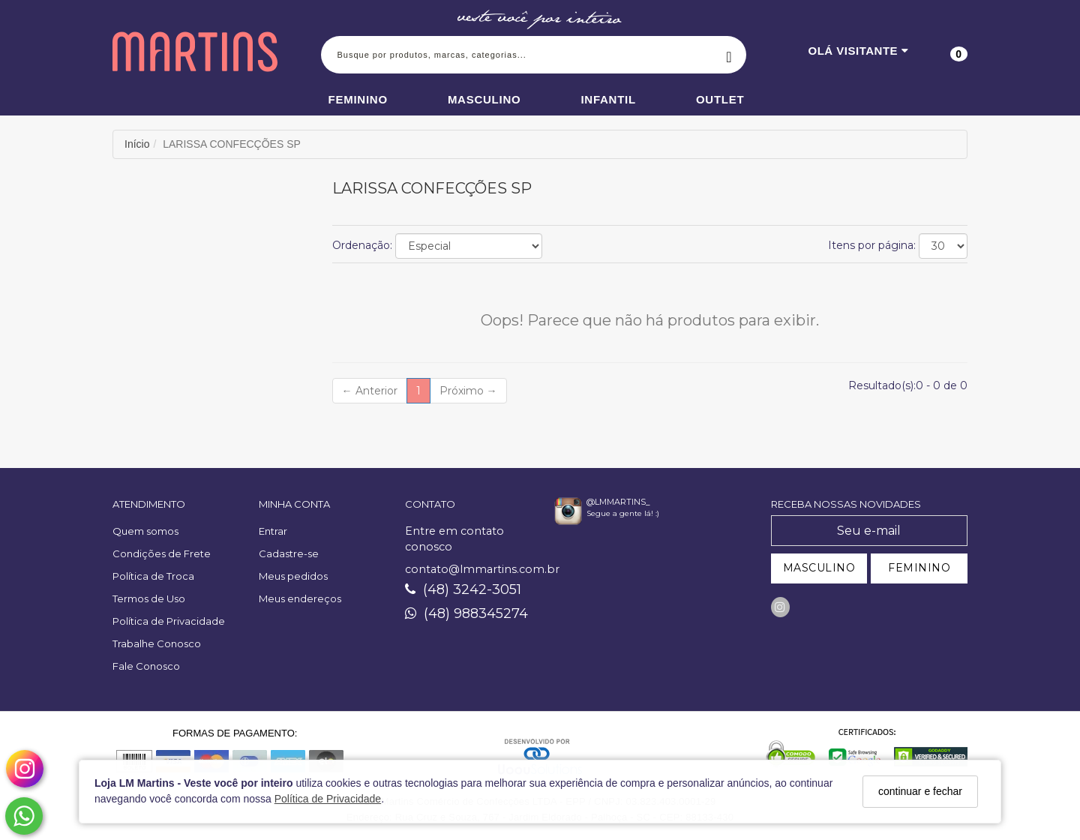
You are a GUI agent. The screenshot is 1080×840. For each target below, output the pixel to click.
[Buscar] (729, 55)
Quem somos (145, 531)
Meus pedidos (293, 576)
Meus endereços (300, 598)
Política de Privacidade (327, 799)
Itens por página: (872, 245)
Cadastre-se (289, 554)
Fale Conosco (146, 666)
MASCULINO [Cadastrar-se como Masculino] (819, 567)
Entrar (273, 531)
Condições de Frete (161, 554)
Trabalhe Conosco (156, 644)
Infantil (608, 99)
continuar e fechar (920, 791)
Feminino (358, 99)
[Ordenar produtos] (468, 246)
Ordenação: (362, 245)
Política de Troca (153, 576)
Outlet (720, 99)
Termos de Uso (148, 598)
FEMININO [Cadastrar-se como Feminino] (919, 567)
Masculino (484, 99)
